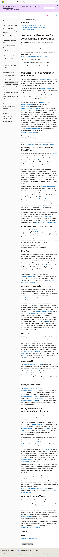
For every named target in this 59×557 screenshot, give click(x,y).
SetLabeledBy (25, 357)
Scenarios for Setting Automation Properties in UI (33, 25)
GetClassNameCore (26, 516)
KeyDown (41, 321)
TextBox (34, 229)
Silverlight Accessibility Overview (29, 538)
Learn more (24, 44)
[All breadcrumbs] (22, 15)
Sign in (55, 1)
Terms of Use (4, 556)
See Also (24, 31)
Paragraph (52, 144)
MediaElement (49, 264)
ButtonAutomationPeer (27, 104)
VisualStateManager (42, 398)
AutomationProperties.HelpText (29, 276)
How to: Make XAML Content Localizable (45, 222)
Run (40, 144)
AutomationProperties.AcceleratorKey (31, 297)
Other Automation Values (28, 29)
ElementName (25, 353)
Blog (20, 554)
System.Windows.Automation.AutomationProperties (34, 56)
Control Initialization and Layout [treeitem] (9, 62)
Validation (36, 234)
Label (30, 345)
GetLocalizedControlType (34, 159)
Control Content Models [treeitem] (9, 55)
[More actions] (56, 15)
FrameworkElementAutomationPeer (30, 108)
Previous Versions (13, 554)
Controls (27, 15)
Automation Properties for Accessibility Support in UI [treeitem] (11, 83)
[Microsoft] (3, 2)
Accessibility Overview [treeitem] (10, 75)
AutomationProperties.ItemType (32, 388)
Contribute (26, 554)
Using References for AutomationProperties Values (33, 27)
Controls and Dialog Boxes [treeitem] (10, 53)
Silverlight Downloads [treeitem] (8, 28)
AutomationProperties (46, 79)
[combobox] (10, 17)
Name (55, 368)
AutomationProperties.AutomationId (33, 364)
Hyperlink (44, 144)
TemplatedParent (39, 441)
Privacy (32, 554)
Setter (22, 430)
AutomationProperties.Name (33, 128)
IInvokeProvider (25, 106)
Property (48, 428)
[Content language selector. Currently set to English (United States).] (8, 550)
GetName (54, 153)
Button (42, 102)
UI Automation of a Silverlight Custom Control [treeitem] (11, 78)
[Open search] (52, 2)
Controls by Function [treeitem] (8, 58)
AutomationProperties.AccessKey (30, 299)
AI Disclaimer (4, 554)
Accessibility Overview (37, 15)
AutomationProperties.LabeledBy (31, 351)
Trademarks (11, 556)
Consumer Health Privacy (42, 554)
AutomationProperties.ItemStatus (29, 390)
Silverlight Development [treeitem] (8, 22)
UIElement (36, 140)
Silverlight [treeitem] (5, 20)
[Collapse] (17, 14)
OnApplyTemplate (25, 461)
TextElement (30, 144)
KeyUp (48, 321)
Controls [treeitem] (6, 50)
